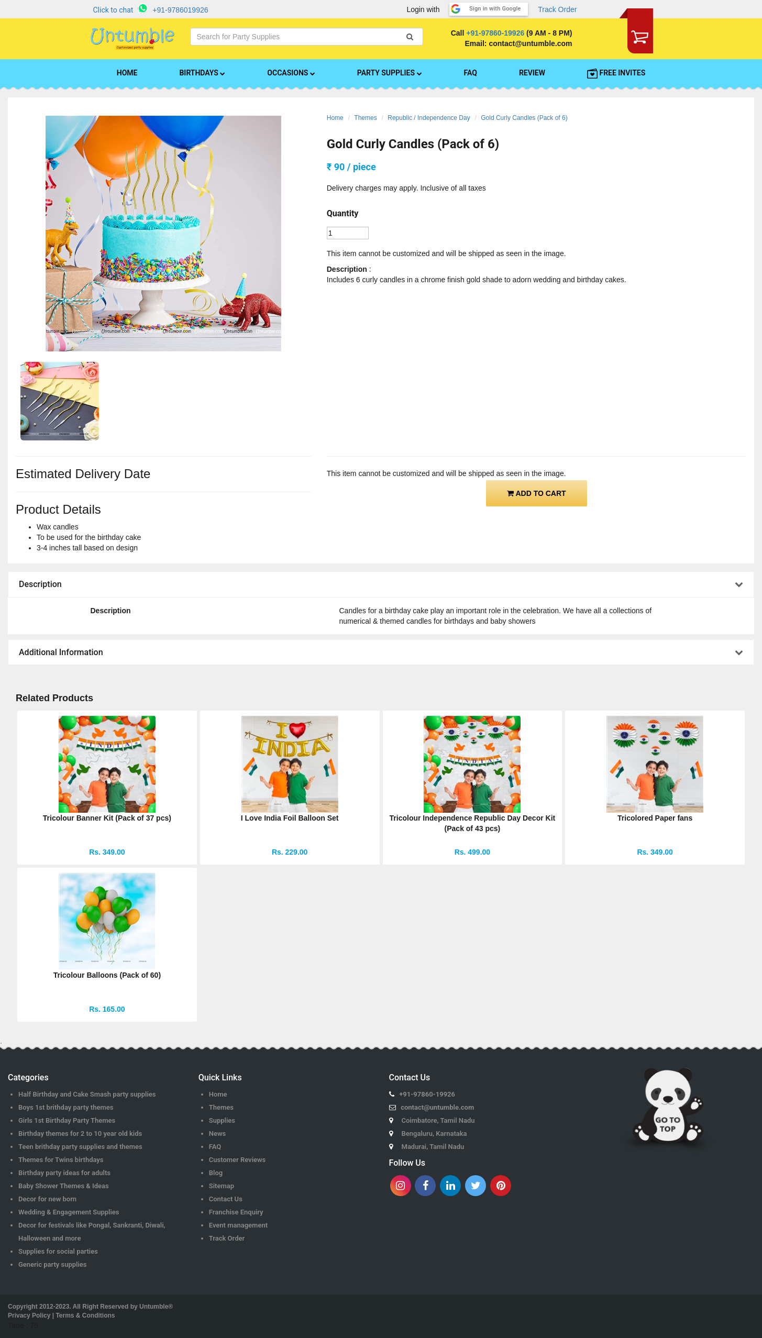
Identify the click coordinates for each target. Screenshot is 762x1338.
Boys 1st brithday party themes (65, 1107)
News (217, 1133)
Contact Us (225, 1199)
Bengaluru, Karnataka (434, 1133)
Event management (238, 1225)
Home (335, 117)
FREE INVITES (616, 73)
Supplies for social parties (58, 1251)
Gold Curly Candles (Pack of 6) (524, 117)
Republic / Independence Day (429, 117)
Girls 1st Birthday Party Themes (66, 1120)
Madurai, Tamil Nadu (433, 1147)
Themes (365, 117)
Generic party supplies (52, 1264)
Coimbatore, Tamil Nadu (438, 1120)
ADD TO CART (536, 493)
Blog (216, 1173)
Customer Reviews (237, 1160)
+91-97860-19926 (495, 33)
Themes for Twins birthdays (60, 1160)
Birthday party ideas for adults (64, 1173)
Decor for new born (47, 1199)
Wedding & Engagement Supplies (68, 1212)
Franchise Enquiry (236, 1212)
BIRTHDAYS (202, 73)
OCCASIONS (291, 73)
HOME (127, 73)
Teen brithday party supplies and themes (80, 1147)
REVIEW (532, 73)
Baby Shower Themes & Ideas (63, 1186)
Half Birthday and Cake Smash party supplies (87, 1094)
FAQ (470, 73)
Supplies (222, 1120)
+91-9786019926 (180, 10)
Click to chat (113, 10)
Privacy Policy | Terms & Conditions (61, 1315)
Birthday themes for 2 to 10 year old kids (80, 1133)
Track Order (557, 9)
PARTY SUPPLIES (389, 73)
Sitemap (221, 1186)
